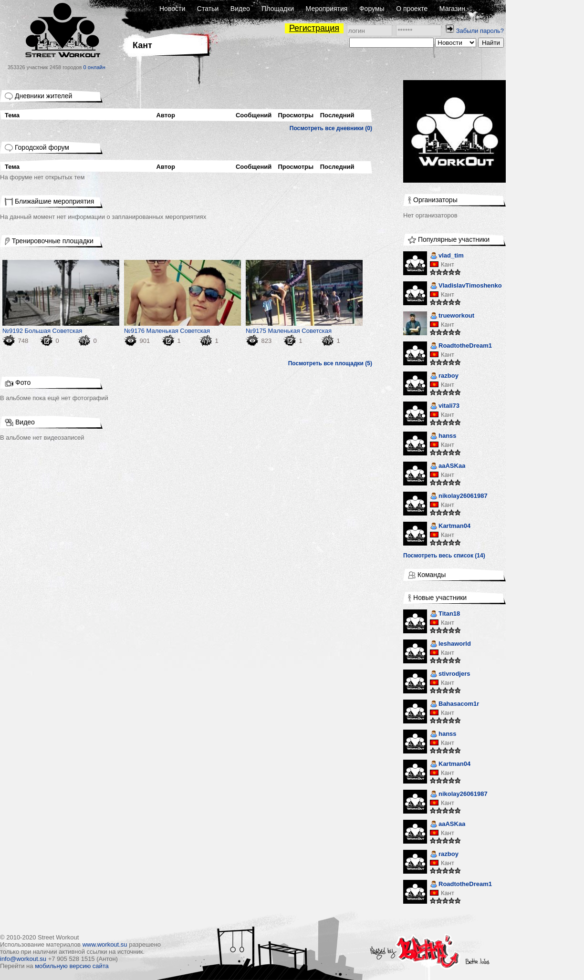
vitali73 (444, 406)
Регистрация (314, 28)
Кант (447, 264)
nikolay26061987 (459, 496)
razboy (444, 376)
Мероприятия (327, 8)
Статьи (208, 8)
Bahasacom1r (454, 704)
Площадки (277, 8)
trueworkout (452, 316)
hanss (443, 436)
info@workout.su (23, 958)
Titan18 (445, 614)
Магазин (452, 8)
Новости (172, 8)
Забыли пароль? (480, 30)
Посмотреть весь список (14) (444, 555)
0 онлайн (94, 67)
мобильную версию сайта (72, 966)
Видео (240, 8)
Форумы (372, 8)
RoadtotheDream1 (461, 346)
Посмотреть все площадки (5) (330, 363)
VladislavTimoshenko (466, 286)
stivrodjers (450, 674)
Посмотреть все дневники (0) (331, 128)
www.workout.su (105, 944)
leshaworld (450, 644)
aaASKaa (447, 466)
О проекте (412, 8)
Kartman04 (450, 526)
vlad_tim (447, 256)
